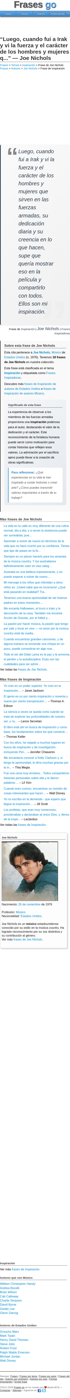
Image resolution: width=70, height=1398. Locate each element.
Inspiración (28, 65)
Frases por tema (28, 1376)
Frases (8, 13)
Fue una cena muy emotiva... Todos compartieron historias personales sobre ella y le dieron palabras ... (36, 778)
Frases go (19, 1387)
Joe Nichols (30, 68)
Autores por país (38, 1379)
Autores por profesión (16, 1379)
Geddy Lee (7, 1308)
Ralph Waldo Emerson (15, 1352)
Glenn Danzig (9, 1313)
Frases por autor (48, 1376)
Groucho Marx (9, 1331)
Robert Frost (8, 1348)
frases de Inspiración (32, 824)
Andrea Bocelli (9, 1288)
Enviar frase (20, 1381)
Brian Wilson (8, 1292)
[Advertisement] (35, 27)
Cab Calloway (9, 1296)
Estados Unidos (14, 357)
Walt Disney (8, 1360)
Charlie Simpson (11, 1300)
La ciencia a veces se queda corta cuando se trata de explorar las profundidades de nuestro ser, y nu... (34, 716)
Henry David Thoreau (14, 1339)
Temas (24, 13)
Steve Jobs (7, 1344)
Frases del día (57, 13)
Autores (41, 13)
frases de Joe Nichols (32, 669)
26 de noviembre (29, 904)
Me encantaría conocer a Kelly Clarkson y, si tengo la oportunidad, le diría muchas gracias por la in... (36, 762)
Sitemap (17, 1390)
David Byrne (8, 1304)
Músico (20, 912)
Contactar (5, 1390)
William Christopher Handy (17, 1283)
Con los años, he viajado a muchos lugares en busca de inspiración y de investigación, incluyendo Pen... (34, 747)
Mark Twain (7, 1335)
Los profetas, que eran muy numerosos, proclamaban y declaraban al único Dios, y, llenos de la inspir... (36, 814)
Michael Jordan (10, 1356)
